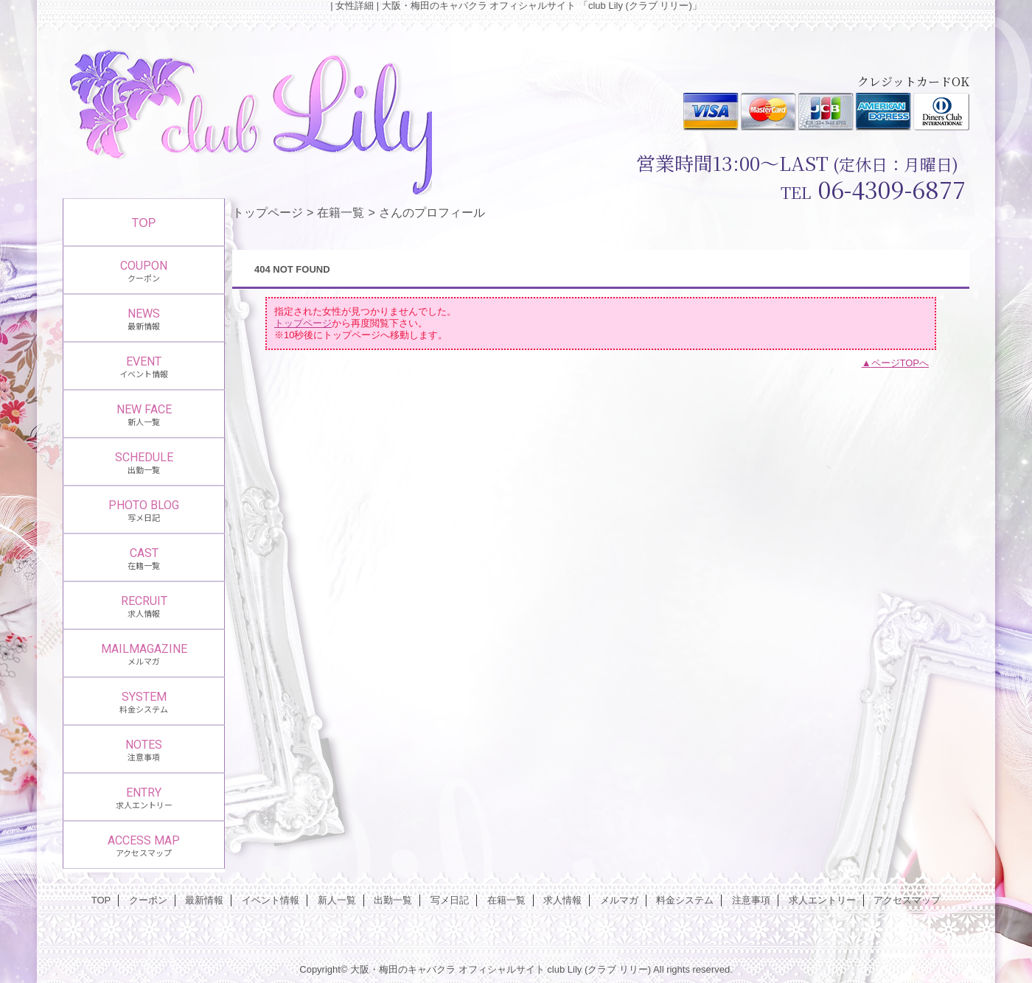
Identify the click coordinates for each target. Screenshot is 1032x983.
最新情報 (204, 900)
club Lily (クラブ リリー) (599, 969)
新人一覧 (337, 900)
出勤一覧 (393, 900)
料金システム (685, 900)
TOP (144, 222)
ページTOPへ (900, 362)
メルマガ (619, 900)
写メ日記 (449, 900)
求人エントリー (822, 900)
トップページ (267, 212)
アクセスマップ (907, 900)
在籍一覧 (340, 212)
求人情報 (562, 900)
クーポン (148, 900)
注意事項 (751, 900)
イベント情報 (270, 900)
